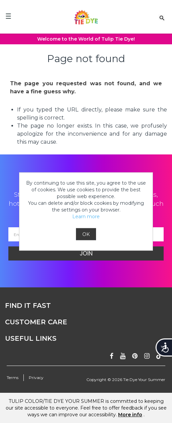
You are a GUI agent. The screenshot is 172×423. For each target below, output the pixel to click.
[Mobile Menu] (8, 16)
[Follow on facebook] (111, 356)
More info (130, 415)
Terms (12, 377)
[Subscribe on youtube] (122, 356)
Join (86, 253)
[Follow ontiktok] (159, 356)
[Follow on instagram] (147, 356)
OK (86, 234)
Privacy (36, 377)
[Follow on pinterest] (135, 356)
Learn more (86, 217)
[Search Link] (162, 17)
